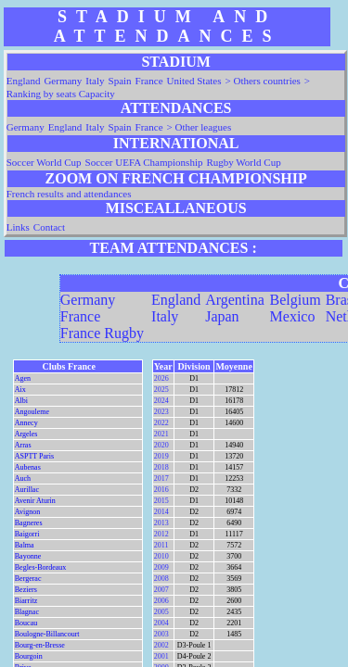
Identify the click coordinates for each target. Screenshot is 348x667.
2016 (161, 489)
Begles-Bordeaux (41, 567)
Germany (63, 80)
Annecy (26, 423)
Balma (24, 545)
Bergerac (28, 578)
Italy (94, 80)
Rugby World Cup (243, 162)
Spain (120, 80)
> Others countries (263, 80)
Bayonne (28, 556)
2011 (161, 545)
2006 (161, 601)
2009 (161, 567)
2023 (161, 412)
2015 (161, 501)
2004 (161, 623)
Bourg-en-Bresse (40, 645)
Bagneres (29, 523)
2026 (161, 378)
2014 (161, 512)
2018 (161, 467)
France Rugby (102, 333)
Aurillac (27, 489)
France (149, 80)
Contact (49, 227)
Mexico (293, 316)
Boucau (26, 623)
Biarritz (26, 601)
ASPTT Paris (34, 456)
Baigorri (27, 534)
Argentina (234, 300)
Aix (20, 389)
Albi (21, 400)
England (23, 80)
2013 (161, 523)
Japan (221, 316)
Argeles (26, 434)
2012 (161, 534)
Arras (23, 445)
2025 (161, 389)
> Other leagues (199, 126)
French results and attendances (69, 193)
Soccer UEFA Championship (144, 162)
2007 (161, 589)
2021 (161, 434)
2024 (161, 400)
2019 (161, 456)
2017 (161, 478)
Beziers (26, 589)
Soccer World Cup (44, 162)
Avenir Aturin (35, 501)
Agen (23, 378)
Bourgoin (29, 656)
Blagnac (27, 612)
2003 (161, 634)
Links (18, 227)
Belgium (295, 300)
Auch (23, 478)
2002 (161, 645)
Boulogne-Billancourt (47, 634)
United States (194, 80)
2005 (161, 612)
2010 (161, 556)
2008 (161, 578)
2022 (161, 423)
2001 (161, 656)
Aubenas (28, 467)
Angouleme (32, 412)
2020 (161, 445)
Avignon (27, 512)
